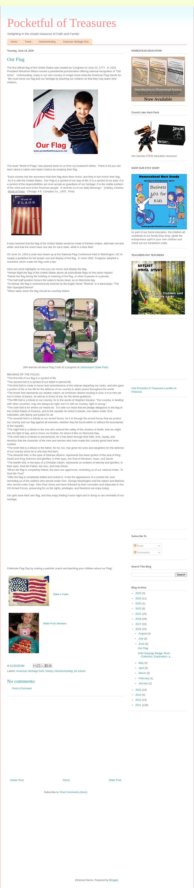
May (141, 662)
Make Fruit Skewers (54, 623)
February (144, 678)
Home (14, 41)
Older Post (115, 780)
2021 (138, 613)
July (141, 638)
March (143, 673)
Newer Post (17, 780)
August (143, 633)
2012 (138, 699)
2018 (138, 618)
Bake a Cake (60, 594)
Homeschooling (47, 41)
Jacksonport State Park (93, 367)
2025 (138, 593)
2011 (138, 705)
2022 (138, 608)
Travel (28, 41)
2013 (138, 694)
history (49, 671)
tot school (79, 671)
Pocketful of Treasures (61, 22)
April (142, 667)
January (144, 683)
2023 (138, 603)
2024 (138, 598)
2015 (138, 689)
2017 (138, 624)
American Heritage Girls (76, 41)
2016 (138, 629)
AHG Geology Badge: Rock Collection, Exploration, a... (155, 655)
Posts (138, 545)
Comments (142, 552)
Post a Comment (22, 688)
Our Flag (143, 648)
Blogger (113, 880)
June (142, 643)
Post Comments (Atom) (73, 792)
